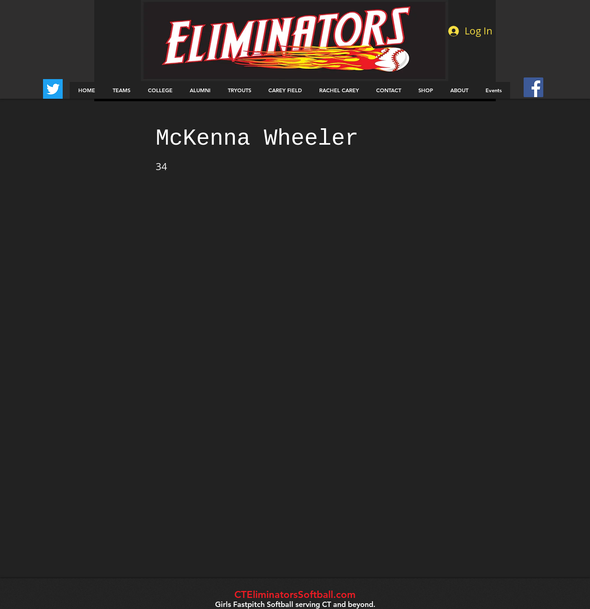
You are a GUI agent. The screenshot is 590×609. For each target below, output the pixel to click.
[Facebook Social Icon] (533, 87)
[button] (121, 90)
